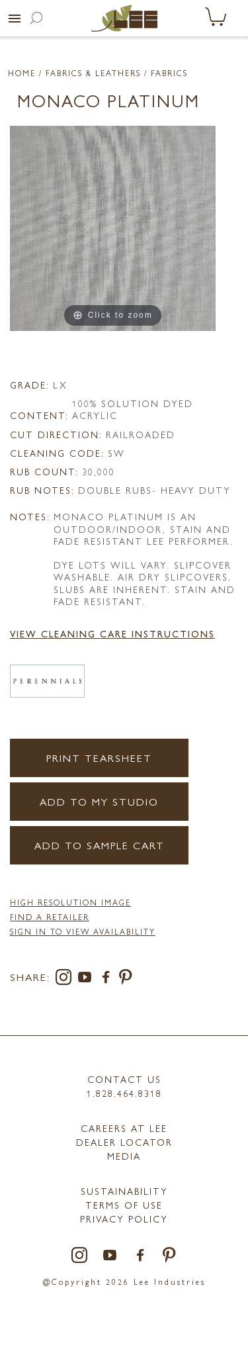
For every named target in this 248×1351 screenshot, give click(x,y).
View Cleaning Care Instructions (112, 633)
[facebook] (108, 979)
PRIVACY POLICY (124, 1218)
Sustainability (124, 1190)
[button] (14, 18)
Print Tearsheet (99, 757)
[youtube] (87, 979)
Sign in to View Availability (82, 931)
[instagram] (66, 979)
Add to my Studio (99, 801)
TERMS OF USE (124, 1204)
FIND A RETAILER (49, 917)
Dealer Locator (124, 1141)
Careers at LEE (124, 1128)
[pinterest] (126, 979)
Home (22, 73)
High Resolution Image (70, 902)
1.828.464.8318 (124, 1092)
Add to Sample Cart (99, 845)
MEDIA (124, 1155)
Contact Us (124, 1079)
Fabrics (169, 73)
